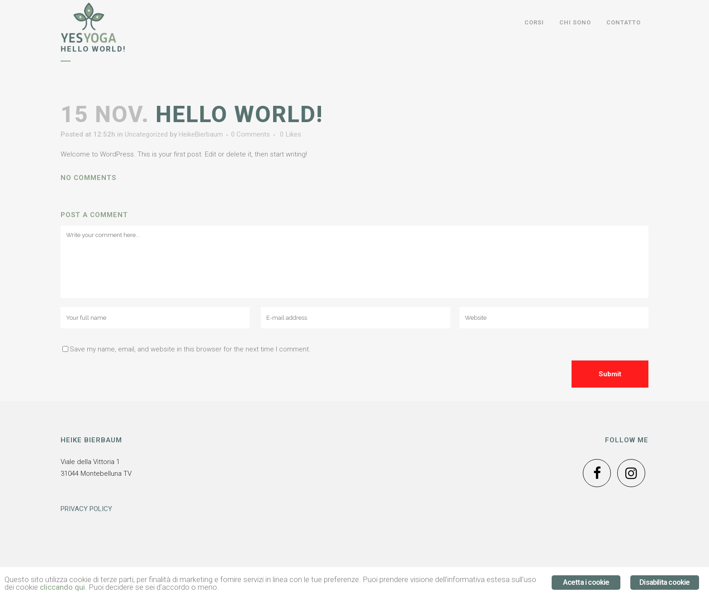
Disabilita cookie (664, 582)
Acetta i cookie (586, 582)
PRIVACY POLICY (86, 509)
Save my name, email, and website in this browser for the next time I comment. (190, 349)
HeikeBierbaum (201, 134)
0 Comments (250, 134)
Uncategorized (146, 134)
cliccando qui (62, 587)
